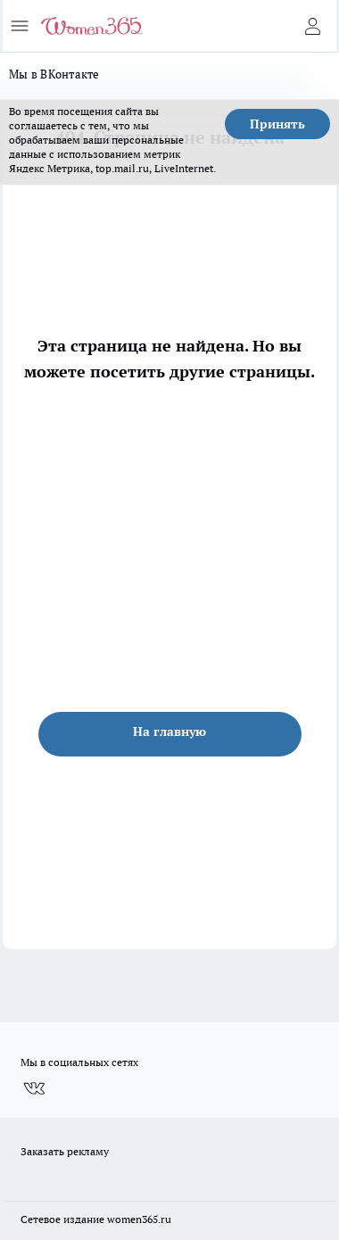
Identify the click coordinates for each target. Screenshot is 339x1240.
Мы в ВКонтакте (54, 74)
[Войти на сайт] (312, 26)
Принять (277, 124)
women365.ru (139, 1219)
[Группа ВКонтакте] (34, 1088)
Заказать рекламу (65, 1151)
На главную (169, 731)
